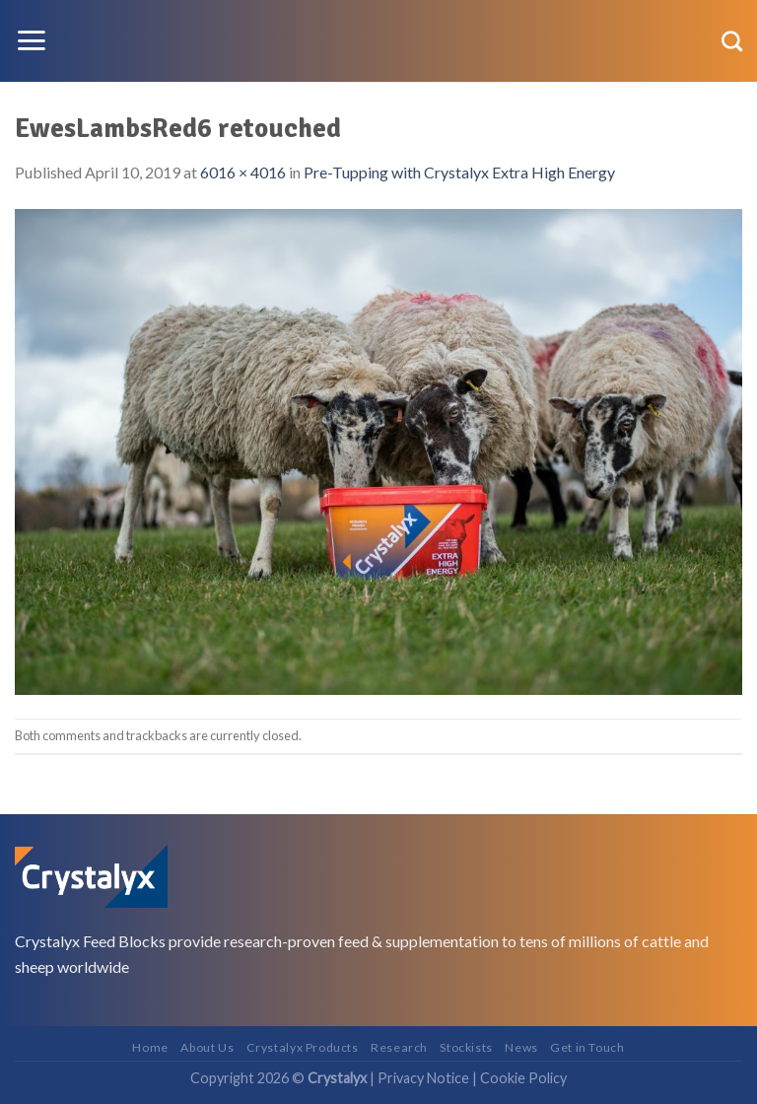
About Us (207, 1047)
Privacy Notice (423, 1078)
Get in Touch (587, 1047)
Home (150, 1047)
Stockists (466, 1047)
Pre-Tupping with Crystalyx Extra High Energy (459, 172)
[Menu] (31, 40)
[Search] (732, 41)
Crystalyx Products (302, 1047)
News (521, 1047)
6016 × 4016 (243, 172)
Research (399, 1047)
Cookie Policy (523, 1078)
